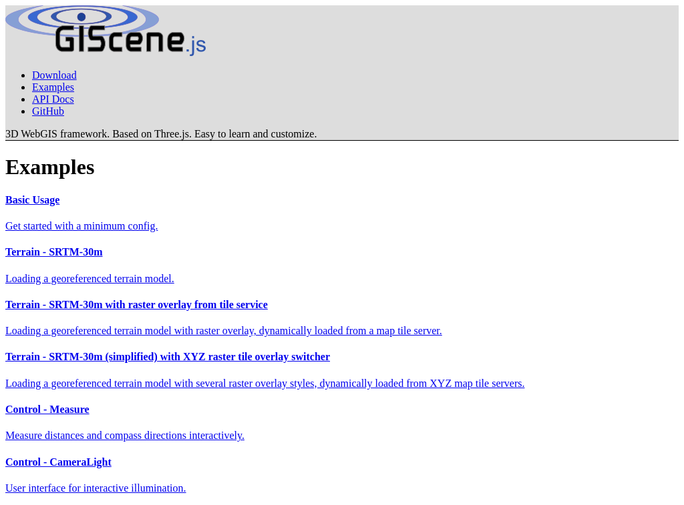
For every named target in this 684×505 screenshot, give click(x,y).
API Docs (53, 99)
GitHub (48, 111)
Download (54, 75)
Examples (53, 87)
